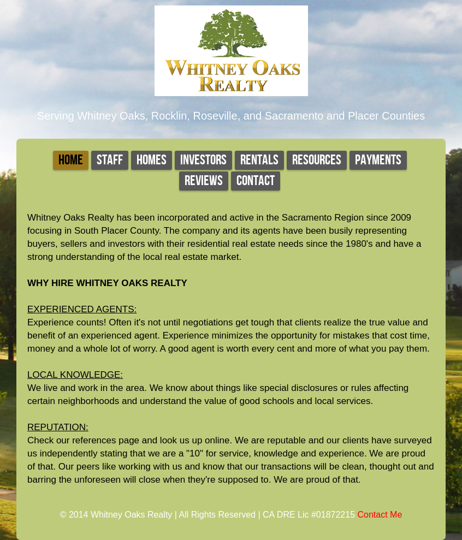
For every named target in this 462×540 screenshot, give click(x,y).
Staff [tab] (110, 160)
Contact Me (380, 514)
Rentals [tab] (259, 160)
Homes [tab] (152, 160)
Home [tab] (70, 160)
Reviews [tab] (204, 181)
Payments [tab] (378, 160)
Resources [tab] (316, 160)
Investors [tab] (203, 160)
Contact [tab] (255, 181)
